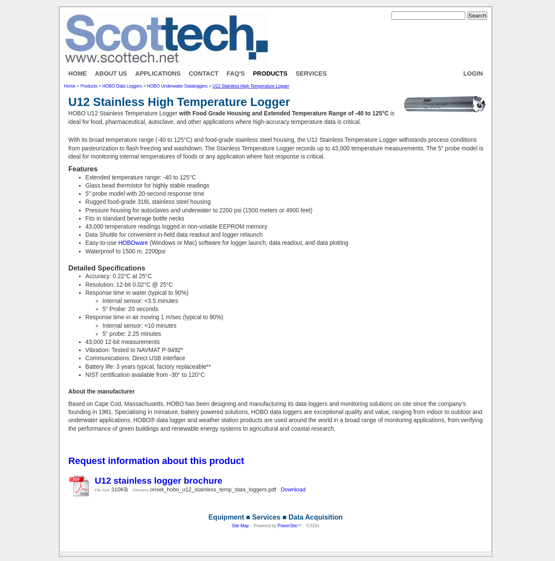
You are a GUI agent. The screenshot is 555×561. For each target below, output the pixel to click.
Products (270, 73)
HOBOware (133, 243)
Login (473, 73)
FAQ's (236, 73)
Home (77, 73)
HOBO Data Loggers (122, 86)
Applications (158, 73)
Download (293, 489)
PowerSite (287, 525)
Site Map (240, 525)
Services (311, 73)
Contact (204, 73)
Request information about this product (156, 460)
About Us (111, 73)
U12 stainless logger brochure (158, 480)
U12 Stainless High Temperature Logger (251, 86)
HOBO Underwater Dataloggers (177, 86)
